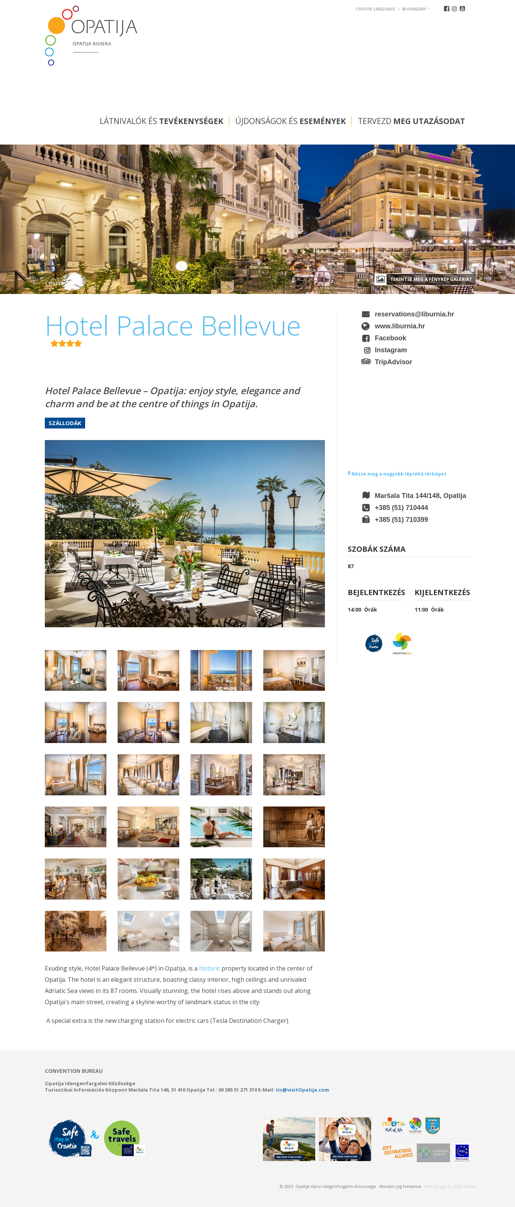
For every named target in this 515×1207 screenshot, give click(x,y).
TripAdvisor (393, 362)
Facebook (390, 338)
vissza (54, 283)
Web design (435, 1186)
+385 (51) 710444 (401, 507)
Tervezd (411, 121)
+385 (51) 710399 (401, 519)
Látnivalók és (161, 121)
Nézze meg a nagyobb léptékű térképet (397, 474)
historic (209, 968)
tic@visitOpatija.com (302, 1089)
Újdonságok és (290, 121)
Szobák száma (377, 549)
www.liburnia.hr (400, 326)
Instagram (391, 350)
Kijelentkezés (442, 593)
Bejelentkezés (376, 593)
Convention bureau (74, 1071)
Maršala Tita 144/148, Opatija (420, 495)
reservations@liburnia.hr (414, 314)
